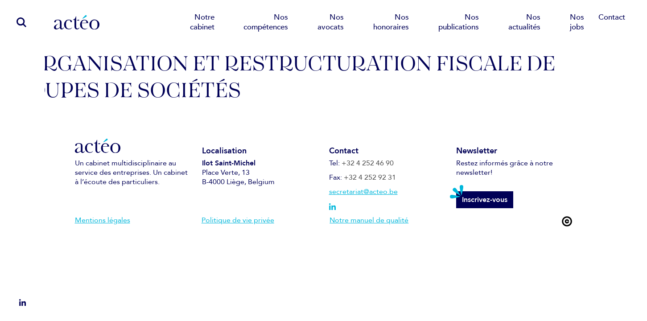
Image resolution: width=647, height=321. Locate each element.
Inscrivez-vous (484, 200)
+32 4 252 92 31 (370, 177)
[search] (16, 22)
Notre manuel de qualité (369, 220)
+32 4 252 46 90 (368, 163)
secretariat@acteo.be (363, 192)
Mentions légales (102, 220)
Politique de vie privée (238, 220)
